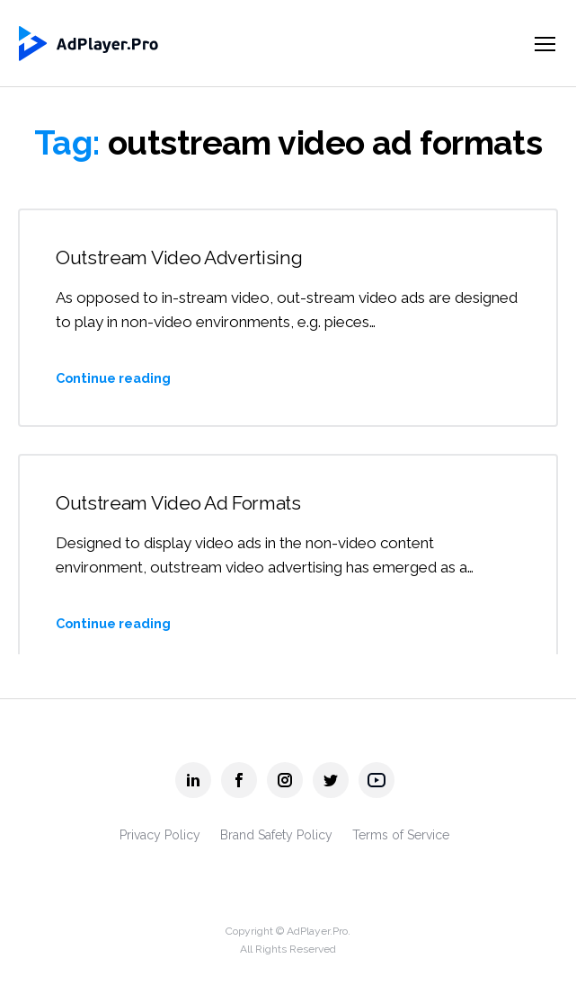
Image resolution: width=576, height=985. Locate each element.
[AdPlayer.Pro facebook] (239, 780)
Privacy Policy (160, 835)
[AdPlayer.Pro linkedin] (193, 780)
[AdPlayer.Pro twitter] (331, 780)
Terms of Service (400, 835)
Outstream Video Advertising (179, 257)
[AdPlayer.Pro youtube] (376, 780)
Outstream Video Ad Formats (178, 503)
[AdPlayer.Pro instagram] (285, 780)
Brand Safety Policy (276, 835)
